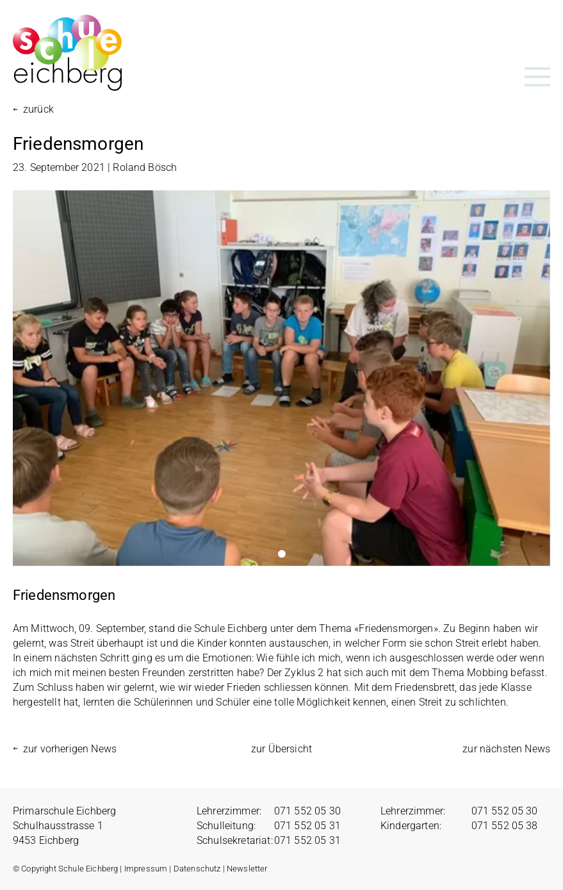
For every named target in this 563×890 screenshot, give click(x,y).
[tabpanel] (281, 378)
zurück (38, 109)
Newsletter (247, 868)
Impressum (145, 868)
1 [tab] (282, 554)
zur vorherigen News (70, 749)
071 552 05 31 (307, 826)
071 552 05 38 (504, 826)
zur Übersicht (281, 749)
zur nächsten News (506, 749)
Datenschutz (197, 868)
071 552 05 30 (307, 811)
